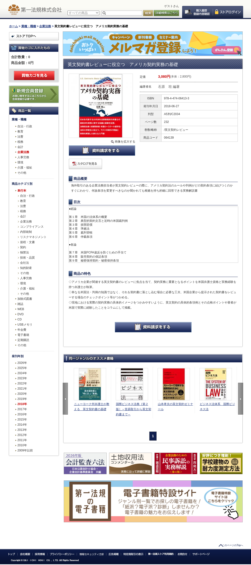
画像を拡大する (125, 141)
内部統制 (26, 232)
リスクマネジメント (33, 237)
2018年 (22, 404)
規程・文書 (27, 242)
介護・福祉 (24, 167)
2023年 (22, 378)
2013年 (22, 430)
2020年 (22, 393)
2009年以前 (25, 450)
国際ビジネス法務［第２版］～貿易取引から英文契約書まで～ (133, 409)
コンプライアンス (32, 226)
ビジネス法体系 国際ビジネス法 (217, 406)
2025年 (22, 368)
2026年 (22, 363)
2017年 (22, 409)
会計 (20, 147)
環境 (20, 162)
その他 (21, 172)
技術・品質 (27, 257)
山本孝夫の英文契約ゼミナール (175, 406)
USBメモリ (24, 324)
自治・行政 (24, 126)
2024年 (22, 373)
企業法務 (45, 26)
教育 (20, 131)
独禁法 (24, 252)
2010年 (22, 445)
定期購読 (23, 340)
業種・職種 (28, 26)
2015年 (22, 419)
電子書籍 (23, 335)
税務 (20, 142)
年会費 (21, 329)
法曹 (20, 136)
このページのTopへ (232, 545)
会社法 (24, 262)
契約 (23, 247)
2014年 (22, 424)
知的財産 (26, 268)
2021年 (22, 388)
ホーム (13, 26)
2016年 (22, 414)
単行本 (21, 190)
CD (19, 319)
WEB (20, 309)
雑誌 (20, 304)
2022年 (22, 383)
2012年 (22, 435)
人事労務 (23, 157)
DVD (20, 314)
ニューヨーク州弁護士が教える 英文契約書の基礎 (91, 406)
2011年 (22, 440)
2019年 (22, 399)
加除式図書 (24, 299)
